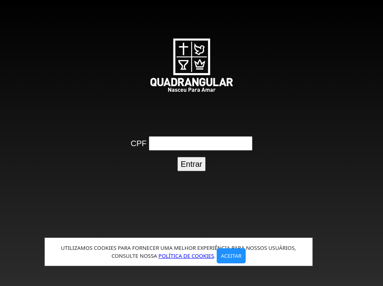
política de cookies (186, 255)
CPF (138, 143)
